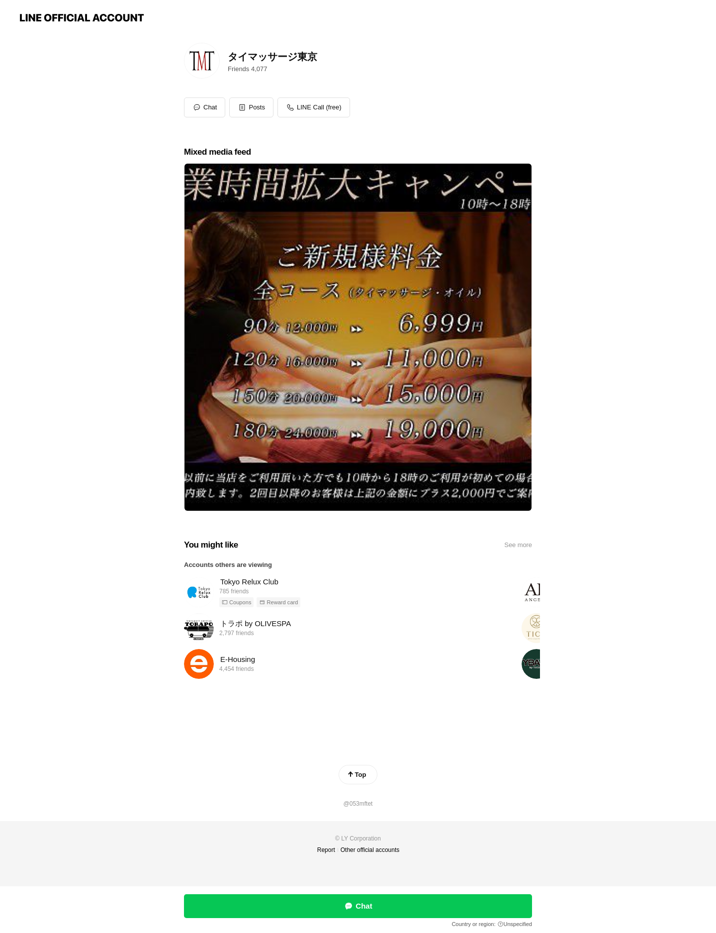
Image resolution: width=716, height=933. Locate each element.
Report (326, 849)
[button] (251, 107)
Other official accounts (370, 849)
